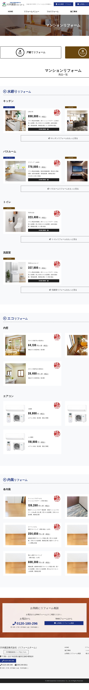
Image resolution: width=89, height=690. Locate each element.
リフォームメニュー (31, 11)
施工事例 (73, 11)
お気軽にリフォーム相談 (64, 624)
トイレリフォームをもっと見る (63, 240)
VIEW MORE (44, 129)
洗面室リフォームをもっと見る (63, 291)
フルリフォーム (52, 11)
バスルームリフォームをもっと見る (63, 189)
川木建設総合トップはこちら (17, 653)
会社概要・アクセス (63, 4)
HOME (10, 11)
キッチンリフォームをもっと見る (63, 138)
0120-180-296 (9, 662)
